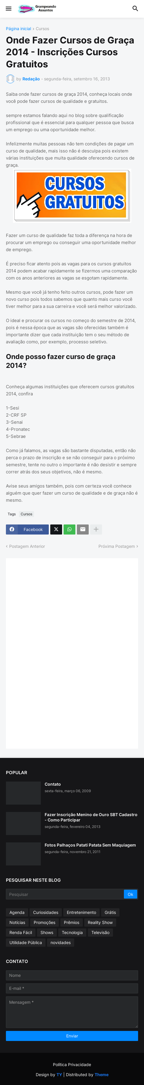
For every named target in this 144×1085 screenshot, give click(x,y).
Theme (102, 1074)
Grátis (110, 912)
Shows (47, 932)
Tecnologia (72, 932)
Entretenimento (81, 912)
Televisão (100, 932)
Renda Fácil (20, 932)
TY (59, 1074)
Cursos (42, 29)
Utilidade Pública (25, 942)
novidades (61, 942)
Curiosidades (45, 912)
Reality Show (100, 922)
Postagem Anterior (27, 546)
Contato (53, 784)
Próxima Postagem (116, 546)
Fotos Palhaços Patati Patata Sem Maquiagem (90, 844)
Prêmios (71, 922)
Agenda (17, 912)
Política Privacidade (72, 1064)
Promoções (44, 922)
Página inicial (18, 29)
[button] (8, 9)
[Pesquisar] (65, 894)
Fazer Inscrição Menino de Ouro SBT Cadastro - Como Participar (91, 817)
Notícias (17, 922)
